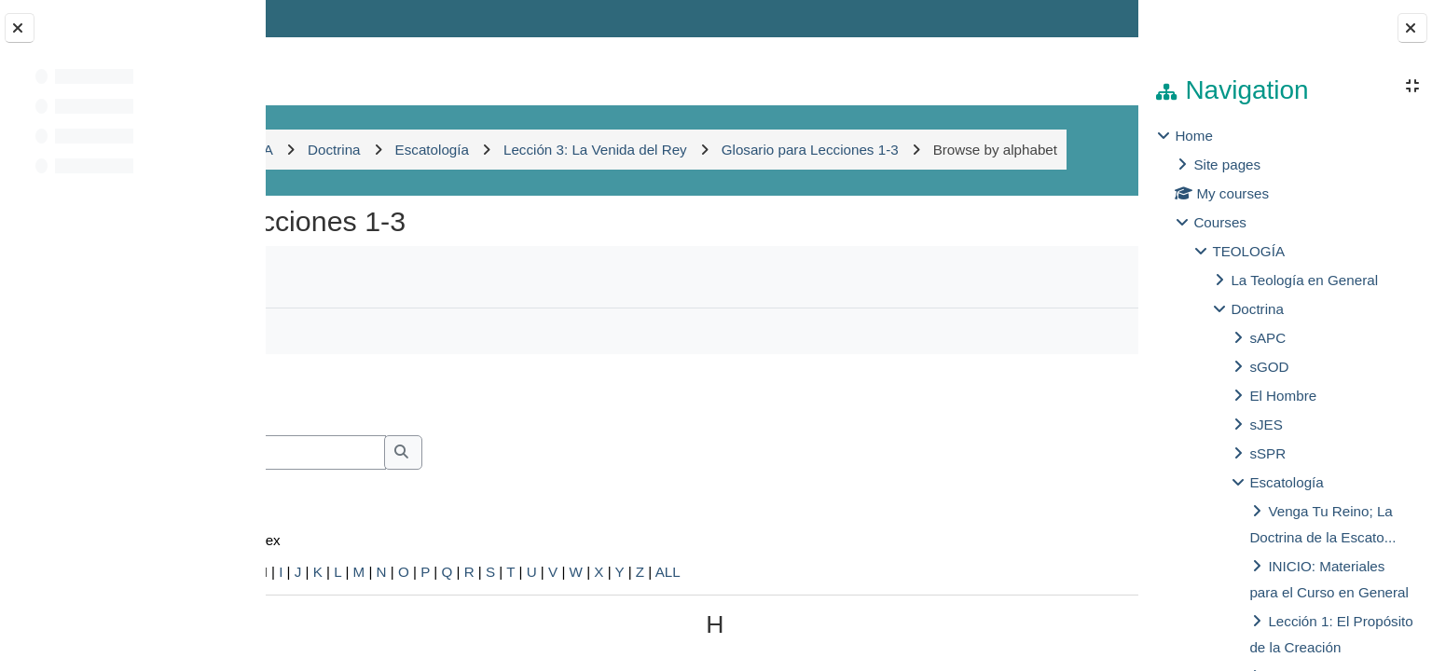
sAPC (1267, 338)
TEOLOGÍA (1248, 251)
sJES (1265, 424)
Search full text (379, 518)
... (1077, 433)
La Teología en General (1304, 280)
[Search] (465, 493)
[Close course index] (19, 28)
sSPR (1267, 453)
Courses (1219, 222)
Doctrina (1257, 309)
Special (316, 612)
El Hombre (1282, 396)
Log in (1084, 18)
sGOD (1268, 367)
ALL (909, 612)
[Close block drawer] (1412, 28)
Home (1194, 136)
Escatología (1286, 482)
